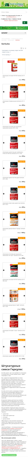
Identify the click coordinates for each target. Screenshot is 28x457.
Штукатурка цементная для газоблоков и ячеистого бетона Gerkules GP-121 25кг (13, 152)
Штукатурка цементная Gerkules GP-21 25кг (13, 356)
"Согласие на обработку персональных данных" (12, 446)
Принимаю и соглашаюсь (9, 455)
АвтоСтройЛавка (6, 38)
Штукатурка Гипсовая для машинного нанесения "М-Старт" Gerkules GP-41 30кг (13, 254)
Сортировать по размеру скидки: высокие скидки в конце (12, 51)
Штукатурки (11, 40)
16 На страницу (6, 55)
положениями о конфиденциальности (11, 448)
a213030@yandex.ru (11, 17)
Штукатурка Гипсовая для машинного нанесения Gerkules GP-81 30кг (12, 127)
